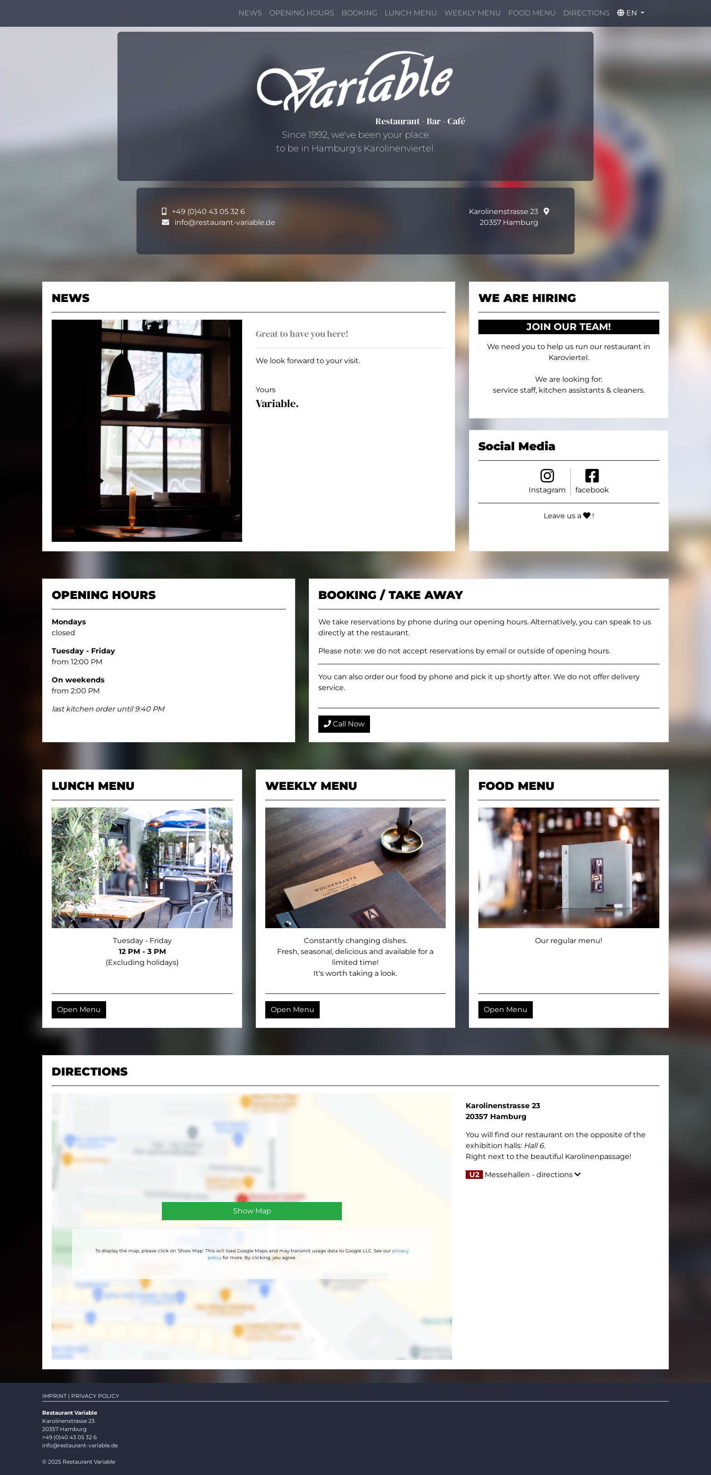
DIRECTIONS (586, 13)
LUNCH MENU (411, 13)
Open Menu (79, 1009)
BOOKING (359, 13)
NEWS (250, 13)
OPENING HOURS (301, 13)
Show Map (252, 1211)
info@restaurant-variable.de (225, 222)
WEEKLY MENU (472, 13)
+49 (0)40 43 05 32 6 (208, 211)
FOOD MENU (532, 13)
